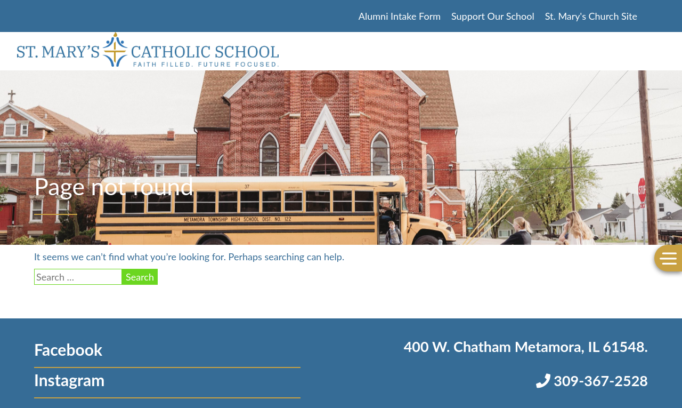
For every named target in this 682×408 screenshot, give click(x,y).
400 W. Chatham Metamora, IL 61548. (526, 346)
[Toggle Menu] (668, 258)
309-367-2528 (592, 380)
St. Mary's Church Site (591, 16)
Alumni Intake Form (400, 16)
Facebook (68, 349)
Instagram (69, 379)
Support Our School (492, 16)
